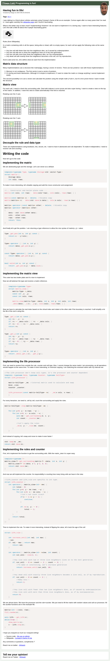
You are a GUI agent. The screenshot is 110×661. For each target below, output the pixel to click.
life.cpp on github (23, 636)
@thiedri (22, 645)
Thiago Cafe (9, 3)
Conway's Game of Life (23, 638)
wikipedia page (28, 22)
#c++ (9, 17)
